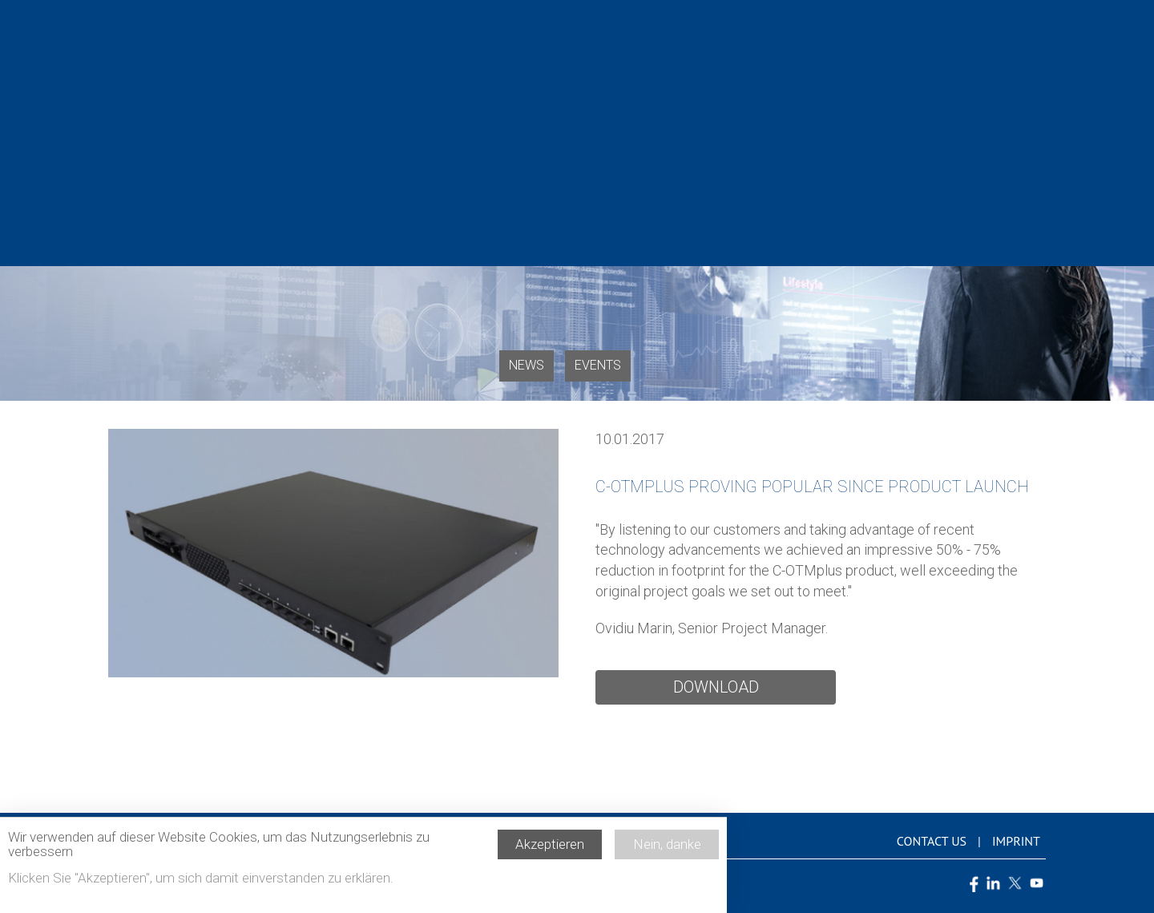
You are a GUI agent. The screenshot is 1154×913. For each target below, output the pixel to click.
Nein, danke (667, 850)
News (526, 365)
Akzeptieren (549, 850)
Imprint (1016, 841)
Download (716, 687)
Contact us (931, 841)
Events (598, 365)
